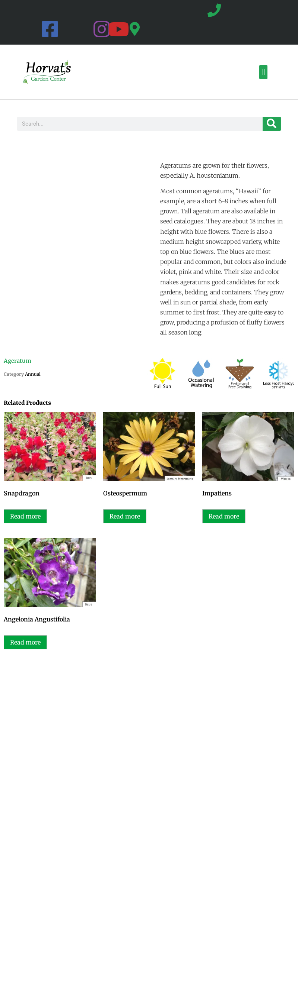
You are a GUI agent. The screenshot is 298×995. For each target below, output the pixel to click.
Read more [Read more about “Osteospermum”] (125, 516)
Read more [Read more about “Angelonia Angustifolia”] (25, 642)
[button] (263, 72)
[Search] (272, 124)
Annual (33, 374)
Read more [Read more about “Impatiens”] (224, 516)
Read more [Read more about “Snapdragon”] (25, 516)
